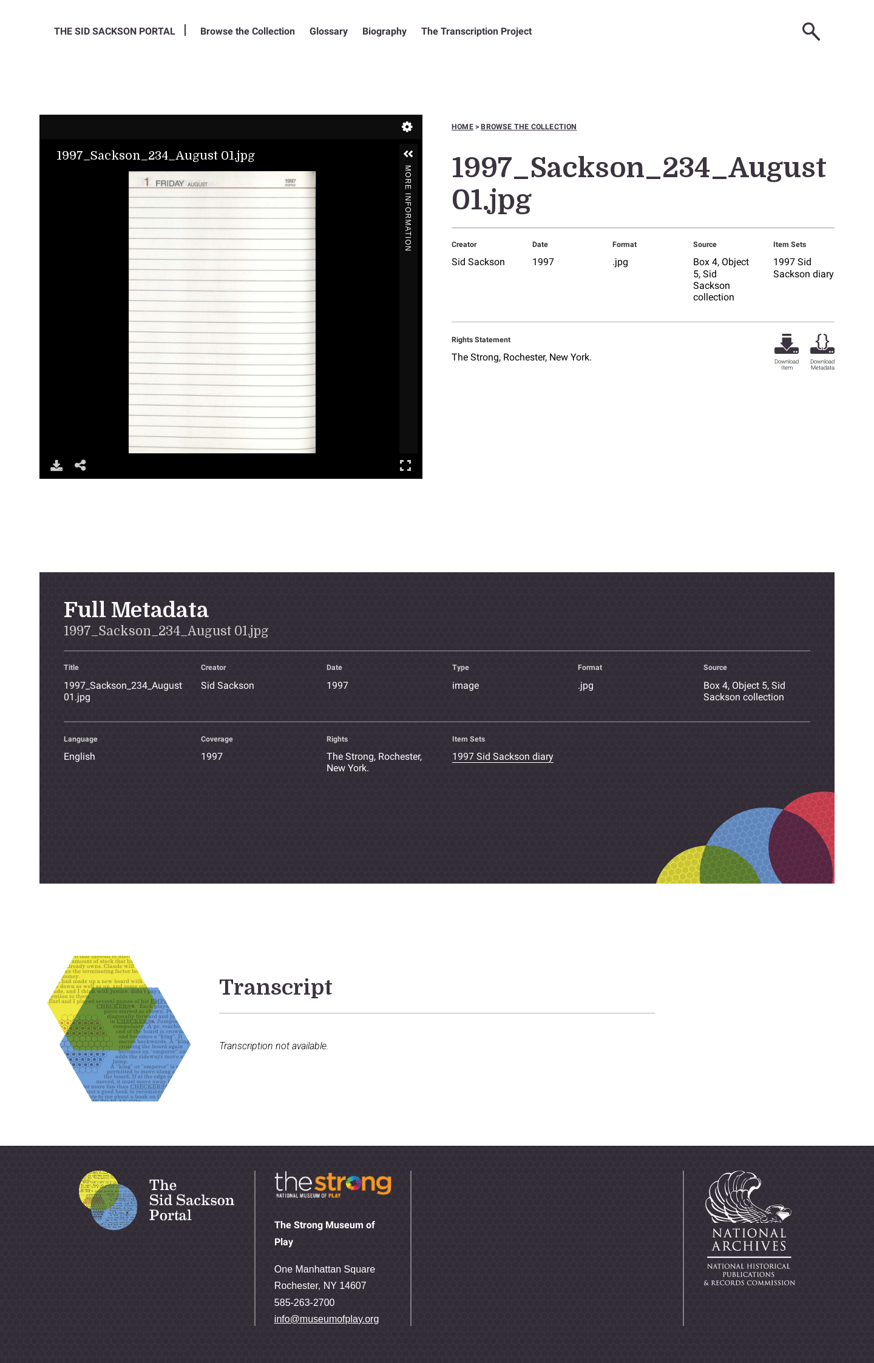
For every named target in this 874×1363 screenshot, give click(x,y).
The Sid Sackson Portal (114, 31)
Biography (384, 31)
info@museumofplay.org (326, 1319)
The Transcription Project (476, 31)
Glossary (329, 31)
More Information (408, 170)
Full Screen (405, 465)
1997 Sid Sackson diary (803, 267)
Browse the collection (529, 127)
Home (462, 127)
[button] (408, 154)
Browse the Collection (247, 31)
